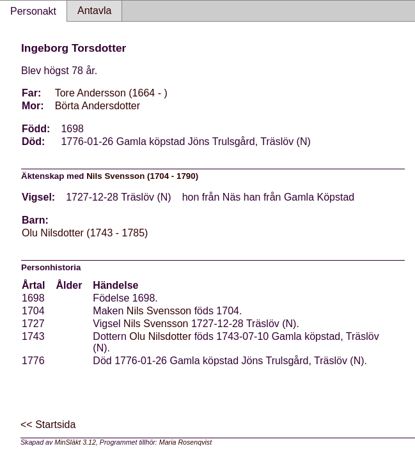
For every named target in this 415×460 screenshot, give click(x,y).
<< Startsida (47, 424)
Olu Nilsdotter (160, 336)
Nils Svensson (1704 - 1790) (142, 176)
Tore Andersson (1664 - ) (111, 93)
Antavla (94, 10)
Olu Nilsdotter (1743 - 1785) (85, 232)
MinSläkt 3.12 (75, 442)
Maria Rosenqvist (185, 442)
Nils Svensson (159, 310)
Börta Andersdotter (97, 105)
